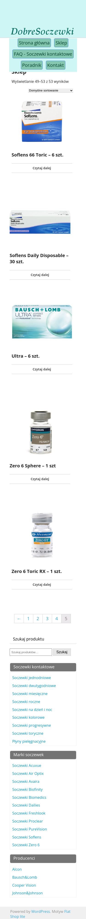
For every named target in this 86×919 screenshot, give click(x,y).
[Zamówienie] (50, 91)
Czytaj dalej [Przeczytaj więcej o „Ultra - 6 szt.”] (42, 369)
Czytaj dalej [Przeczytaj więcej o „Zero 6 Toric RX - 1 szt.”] (42, 584)
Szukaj (61, 652)
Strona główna (34, 43)
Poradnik (31, 65)
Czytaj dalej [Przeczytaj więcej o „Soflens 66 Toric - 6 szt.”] (42, 168)
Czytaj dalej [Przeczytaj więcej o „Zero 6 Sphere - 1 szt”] (40, 479)
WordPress (40, 911)
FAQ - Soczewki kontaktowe (43, 54)
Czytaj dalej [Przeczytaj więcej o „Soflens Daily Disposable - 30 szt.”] (40, 275)
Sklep (61, 43)
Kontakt (55, 65)
